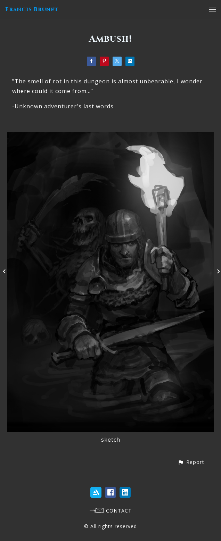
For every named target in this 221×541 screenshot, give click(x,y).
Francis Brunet (32, 9)
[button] (191, 462)
